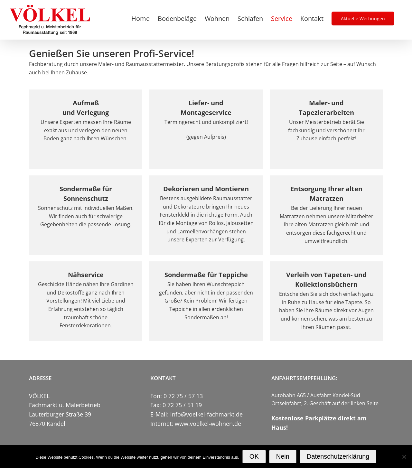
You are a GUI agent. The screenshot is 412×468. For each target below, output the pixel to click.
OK (254, 456)
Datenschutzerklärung (338, 456)
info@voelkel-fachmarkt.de (206, 414)
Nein (282, 456)
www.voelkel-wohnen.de (208, 423)
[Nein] (404, 457)
